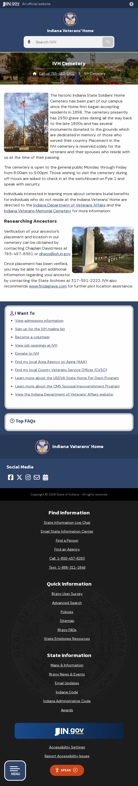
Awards (67, 710)
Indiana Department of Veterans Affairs (69, 205)
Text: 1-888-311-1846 (67, 567)
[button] (132, 4)
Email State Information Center (67, 531)
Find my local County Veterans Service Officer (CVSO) (61, 370)
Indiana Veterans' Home (70, 30)
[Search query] (67, 42)
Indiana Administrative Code (67, 701)
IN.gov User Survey (67, 593)
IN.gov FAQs (67, 629)
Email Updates (67, 683)
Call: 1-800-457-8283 (67, 558)
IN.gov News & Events (67, 674)
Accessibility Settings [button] (67, 747)
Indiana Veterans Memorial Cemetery (37, 211)
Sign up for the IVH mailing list (40, 329)
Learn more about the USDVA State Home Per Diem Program (67, 378)
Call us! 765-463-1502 (57, 73)
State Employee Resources (67, 638)
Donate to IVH (27, 353)
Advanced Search (67, 602)
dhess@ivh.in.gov (54, 253)
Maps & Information (67, 665)
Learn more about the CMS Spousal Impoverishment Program (67, 386)
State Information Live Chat (67, 522)
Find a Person (67, 540)
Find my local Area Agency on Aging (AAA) (51, 361)
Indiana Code (67, 692)
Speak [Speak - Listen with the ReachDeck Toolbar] (66, 770)
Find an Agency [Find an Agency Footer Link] (67, 549)
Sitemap (67, 620)
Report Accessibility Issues (67, 756)
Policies (67, 612)
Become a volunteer (32, 337)
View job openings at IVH (36, 345)
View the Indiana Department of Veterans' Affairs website (64, 394)
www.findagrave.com (48, 286)
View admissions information (39, 320)
